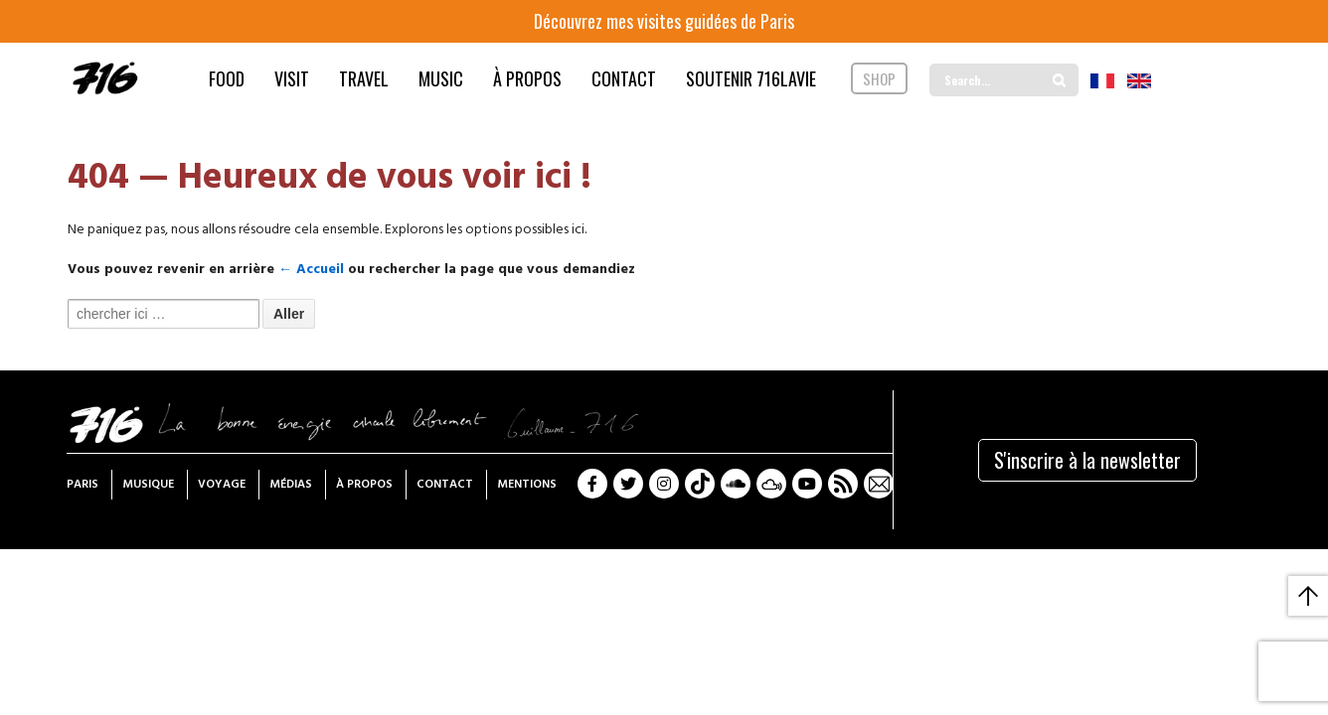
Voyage (222, 485)
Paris (82, 485)
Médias (290, 485)
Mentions (527, 485)
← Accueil (311, 269)
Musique (148, 485)
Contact (444, 485)
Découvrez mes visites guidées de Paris (664, 21)
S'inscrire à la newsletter (1087, 460)
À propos (364, 485)
